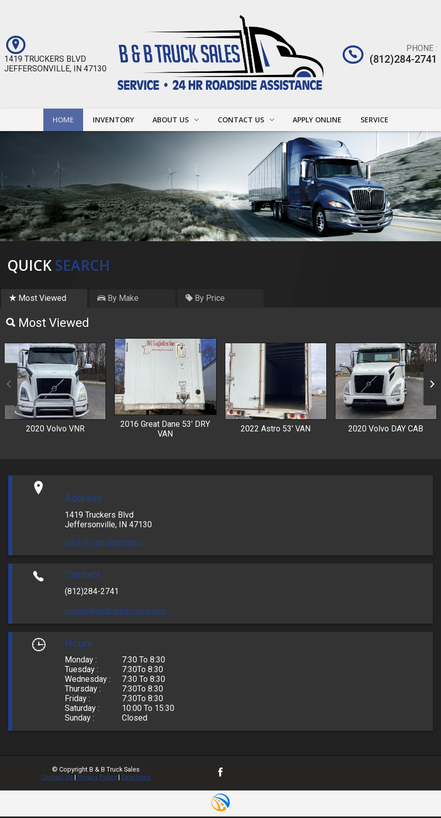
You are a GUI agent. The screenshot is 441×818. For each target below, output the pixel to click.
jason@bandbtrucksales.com (116, 612)
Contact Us (57, 778)
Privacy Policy (97, 778)
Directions (136, 778)
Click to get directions (104, 544)
